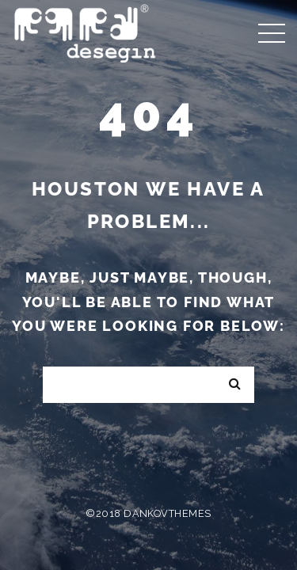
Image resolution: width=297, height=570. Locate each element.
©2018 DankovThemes (148, 513)
